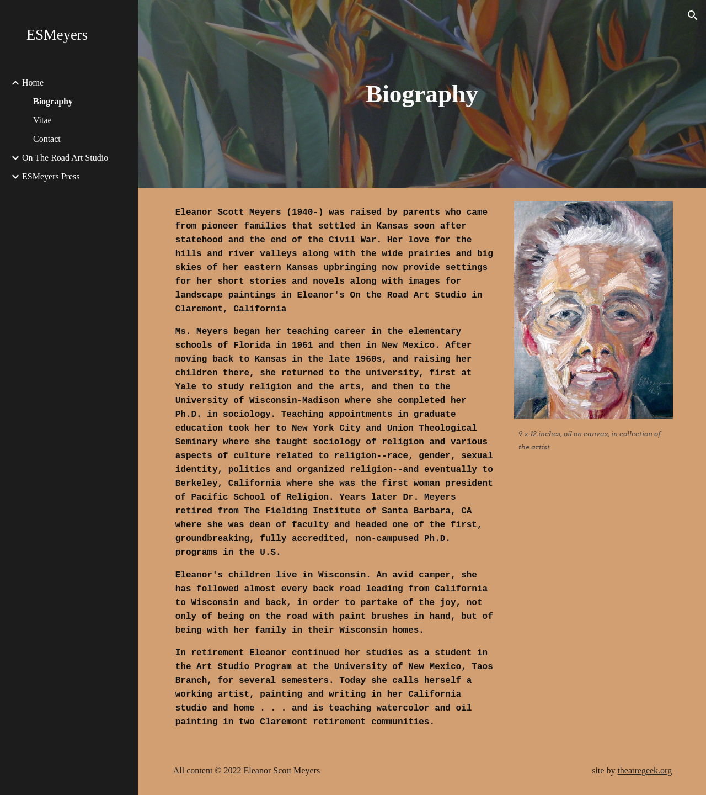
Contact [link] (47, 139)
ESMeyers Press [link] (50, 176)
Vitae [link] (42, 120)
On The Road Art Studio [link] (65, 157)
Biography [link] (53, 101)
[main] (421, 94)
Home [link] (33, 82)
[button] (693, 15)
